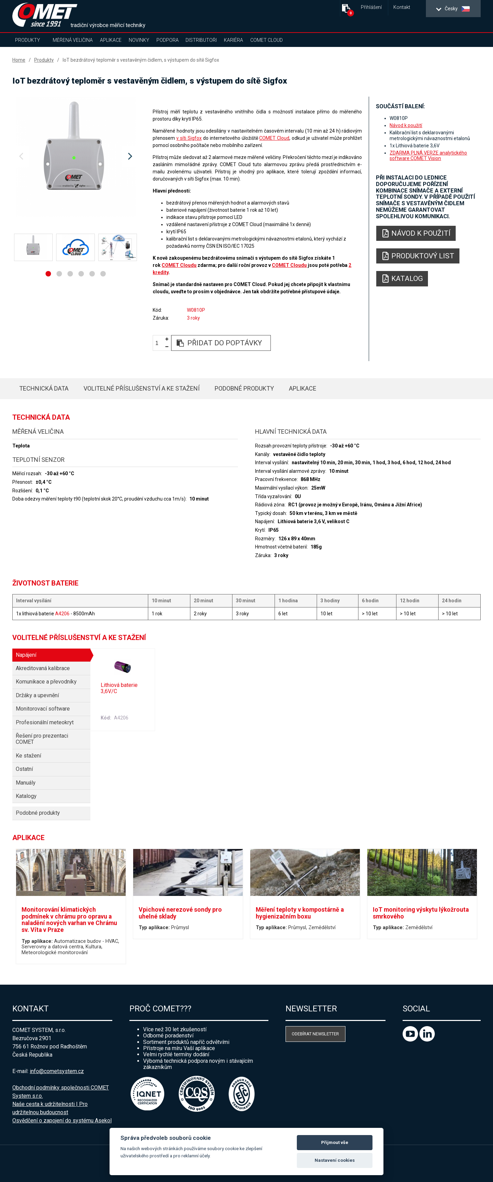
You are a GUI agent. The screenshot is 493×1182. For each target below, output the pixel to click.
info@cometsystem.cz (57, 1071)
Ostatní (24, 769)
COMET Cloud (266, 40)
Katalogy (26, 796)
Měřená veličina (73, 40)
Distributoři (201, 40)
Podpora (167, 40)
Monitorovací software (43, 708)
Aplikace (111, 40)
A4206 (62, 613)
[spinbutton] (159, 343)
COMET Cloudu (179, 265)
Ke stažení (28, 755)
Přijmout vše (334, 1142)
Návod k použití (406, 125)
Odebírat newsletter (315, 1033)
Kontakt (401, 7)
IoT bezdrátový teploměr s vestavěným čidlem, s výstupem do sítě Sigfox (141, 60)
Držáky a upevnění (37, 695)
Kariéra (233, 40)
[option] (75, 157)
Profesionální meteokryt (45, 722)
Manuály (26, 782)
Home (18, 60)
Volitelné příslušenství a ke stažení (142, 388)
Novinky (139, 40)
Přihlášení (371, 7)
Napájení (26, 655)
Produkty (27, 40)
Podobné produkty (244, 388)
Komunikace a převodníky (46, 681)
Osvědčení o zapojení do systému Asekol (62, 1120)
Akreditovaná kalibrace (43, 668)
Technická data (43, 388)
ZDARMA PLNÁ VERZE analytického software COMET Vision (428, 155)
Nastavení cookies (335, 1160)
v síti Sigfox (189, 138)
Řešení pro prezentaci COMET (42, 738)
